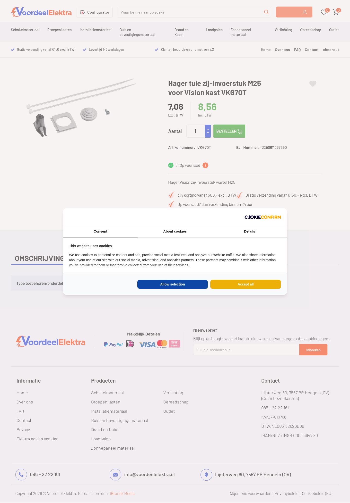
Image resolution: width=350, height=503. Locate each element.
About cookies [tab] (175, 231)
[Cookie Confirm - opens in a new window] (263, 217)
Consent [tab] (100, 231)
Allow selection (172, 284)
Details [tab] (249, 231)
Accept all (246, 284)
